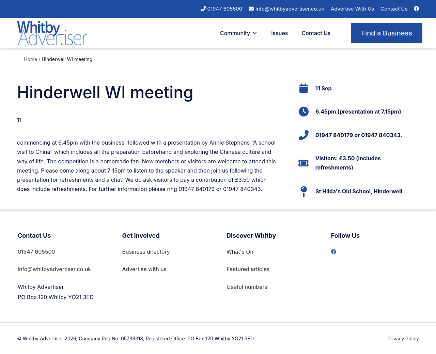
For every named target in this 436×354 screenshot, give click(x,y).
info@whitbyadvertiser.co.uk (289, 8)
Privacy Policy (403, 338)
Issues (279, 33)
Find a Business (386, 33)
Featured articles (248, 269)
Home (30, 59)
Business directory (146, 251)
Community (239, 33)
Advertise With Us (352, 8)
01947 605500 (225, 8)
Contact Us (393, 8)
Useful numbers (247, 286)
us (163, 269)
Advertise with (140, 269)
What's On (240, 251)
